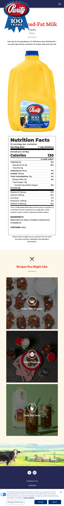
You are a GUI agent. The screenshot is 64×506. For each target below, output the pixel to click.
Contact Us (32, 481)
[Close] (61, 493)
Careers (32, 485)
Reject (54, 503)
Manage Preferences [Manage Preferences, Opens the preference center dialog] (15, 503)
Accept (40, 503)
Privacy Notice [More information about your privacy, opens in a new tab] (29, 499)
